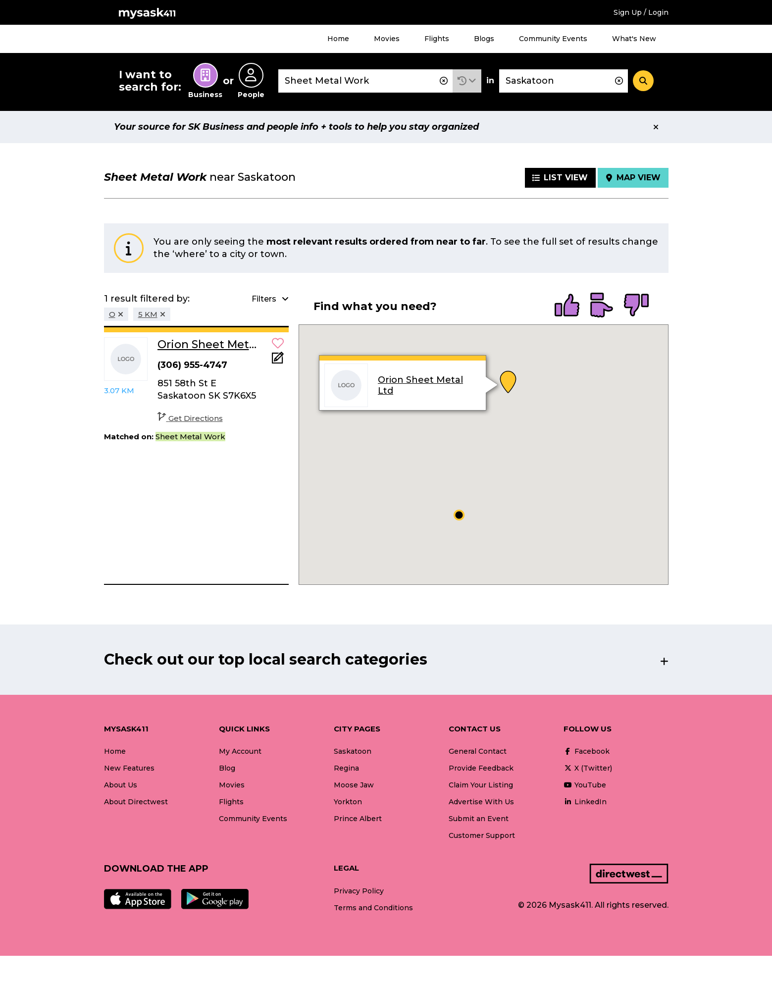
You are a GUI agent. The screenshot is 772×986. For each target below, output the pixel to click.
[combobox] (365, 81)
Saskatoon (352, 751)
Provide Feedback (481, 768)
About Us (120, 784)
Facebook (587, 751)
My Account (240, 751)
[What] (365, 81)
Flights (436, 38)
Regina (346, 768)
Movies (387, 38)
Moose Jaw (354, 784)
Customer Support (482, 835)
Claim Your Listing (481, 784)
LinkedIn (585, 801)
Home (338, 38)
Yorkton (348, 801)
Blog (227, 768)
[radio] (567, 306)
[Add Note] (278, 360)
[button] (467, 81)
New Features (129, 768)
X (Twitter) (588, 768)
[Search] (643, 80)
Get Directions (190, 418)
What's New (634, 38)
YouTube (585, 784)
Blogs (484, 38)
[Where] (563, 81)
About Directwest (136, 801)
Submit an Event (479, 818)
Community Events (553, 38)
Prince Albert (358, 818)
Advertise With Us (481, 801)
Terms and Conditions (373, 907)
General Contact (478, 751)
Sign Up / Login (641, 12)
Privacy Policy (359, 890)
